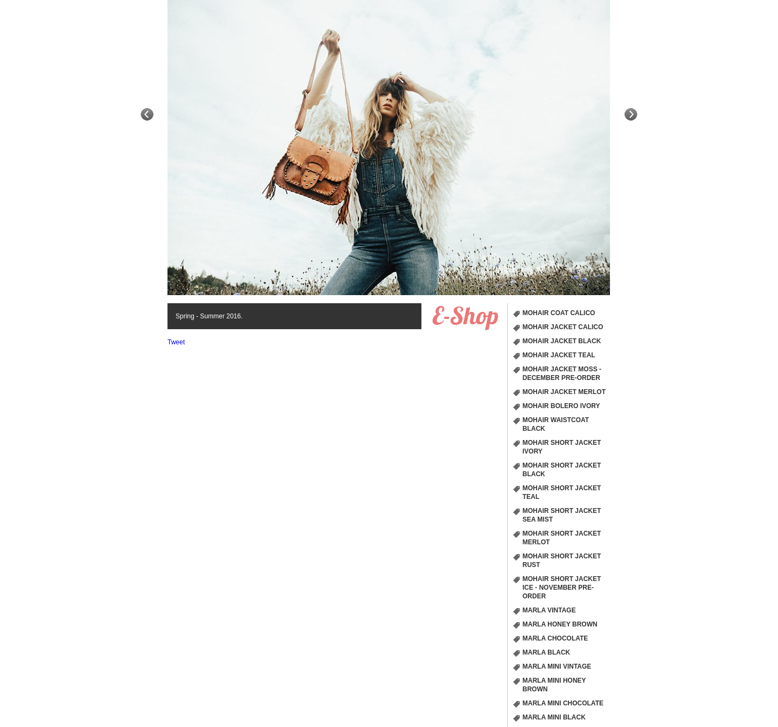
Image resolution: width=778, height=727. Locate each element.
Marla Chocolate (555, 638)
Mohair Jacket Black (561, 341)
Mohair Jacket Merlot (564, 392)
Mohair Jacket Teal (558, 355)
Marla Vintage (549, 610)
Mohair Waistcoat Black (555, 424)
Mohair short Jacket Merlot (561, 538)
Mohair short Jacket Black (561, 470)
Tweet (176, 342)
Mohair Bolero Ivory (561, 406)
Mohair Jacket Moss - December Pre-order (561, 373)
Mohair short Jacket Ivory (561, 447)
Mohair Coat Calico (558, 313)
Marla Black (546, 652)
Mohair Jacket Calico (562, 327)
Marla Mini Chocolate (562, 703)
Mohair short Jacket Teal (561, 492)
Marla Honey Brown (560, 624)
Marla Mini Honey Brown (554, 685)
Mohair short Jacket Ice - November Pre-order (561, 587)
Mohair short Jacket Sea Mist (561, 515)
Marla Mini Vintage (556, 666)
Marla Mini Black (554, 717)
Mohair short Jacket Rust (561, 560)
